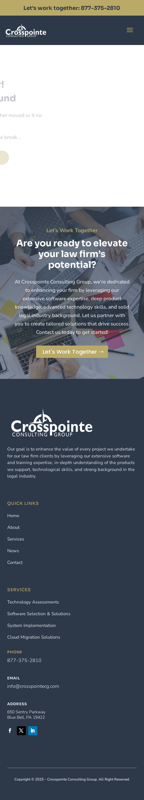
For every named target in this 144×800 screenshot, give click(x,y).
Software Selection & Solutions (38, 614)
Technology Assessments (33, 602)
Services (15, 539)
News (13, 551)
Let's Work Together (70, 351)
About (13, 527)
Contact (76, 29)
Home (13, 516)
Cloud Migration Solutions (33, 637)
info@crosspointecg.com (33, 686)
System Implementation (31, 625)
